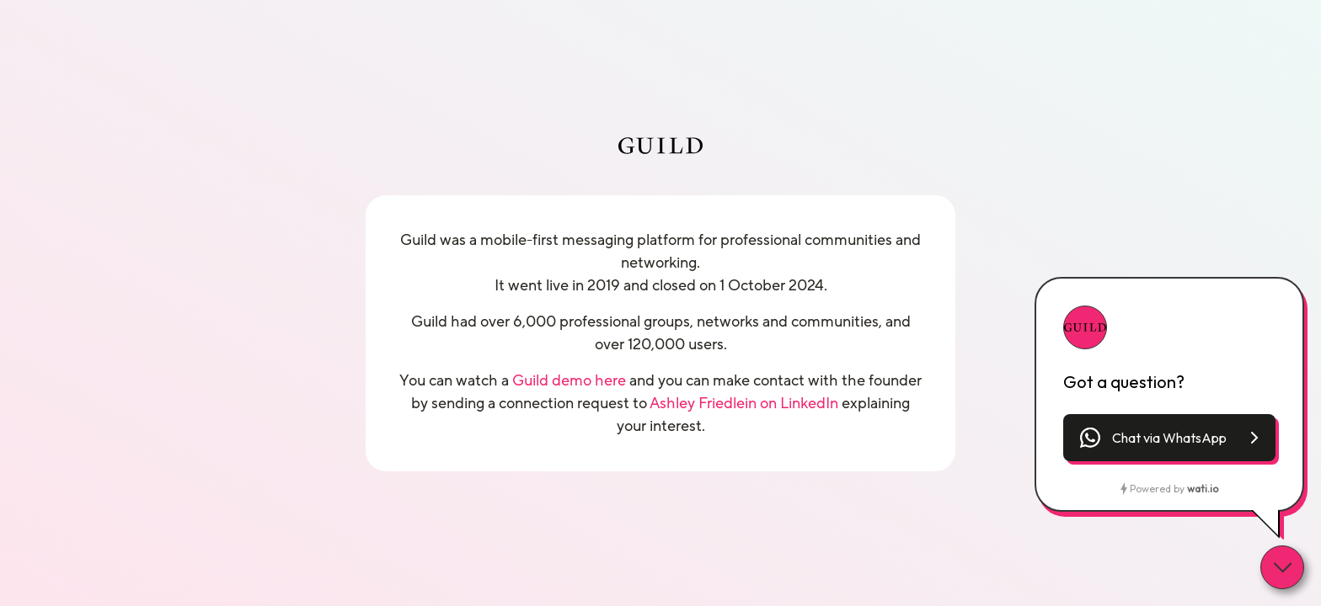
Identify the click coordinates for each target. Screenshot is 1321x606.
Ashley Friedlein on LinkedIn (744, 403)
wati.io (1202, 488)
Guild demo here (569, 380)
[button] (1169, 437)
